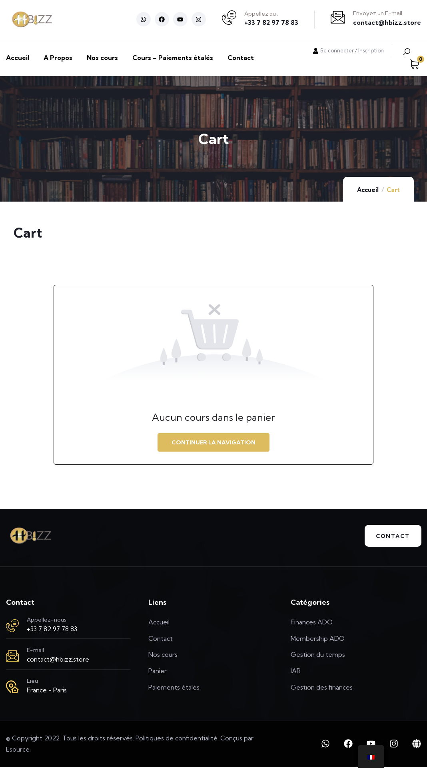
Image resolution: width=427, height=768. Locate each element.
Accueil (368, 190)
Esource (18, 750)
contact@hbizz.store (387, 22)
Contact (391, 536)
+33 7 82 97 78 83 (271, 22)
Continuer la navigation (213, 442)
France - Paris (47, 691)
